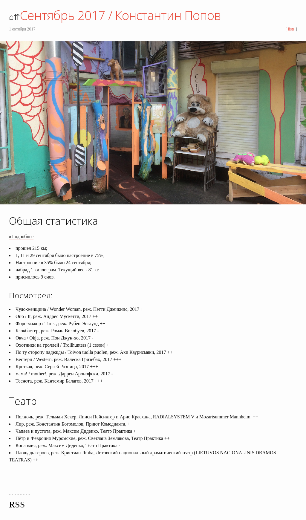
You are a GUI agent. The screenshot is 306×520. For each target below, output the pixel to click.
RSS (17, 504)
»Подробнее (21, 236)
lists (291, 29)
